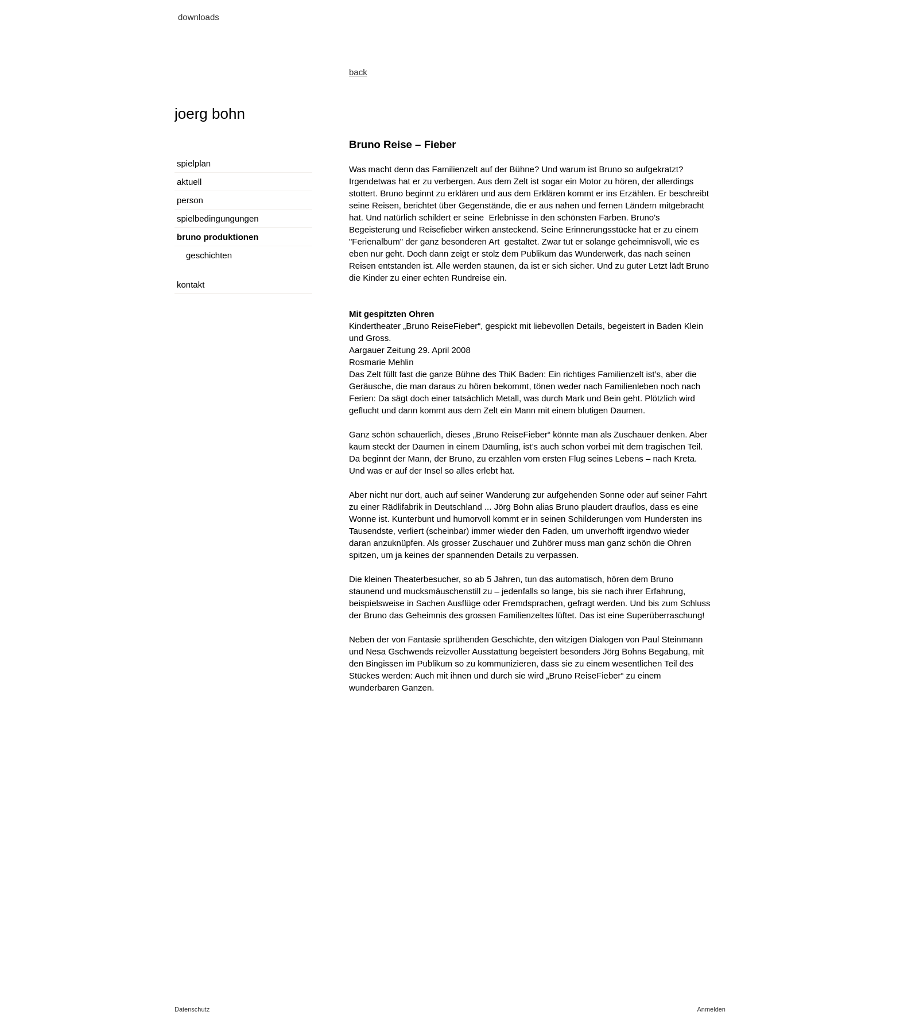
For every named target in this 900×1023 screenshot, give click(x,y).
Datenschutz (192, 1009)
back (358, 72)
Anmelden (711, 1009)
